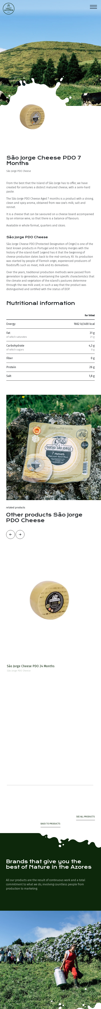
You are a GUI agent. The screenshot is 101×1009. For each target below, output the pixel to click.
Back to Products (50, 823)
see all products (85, 816)
